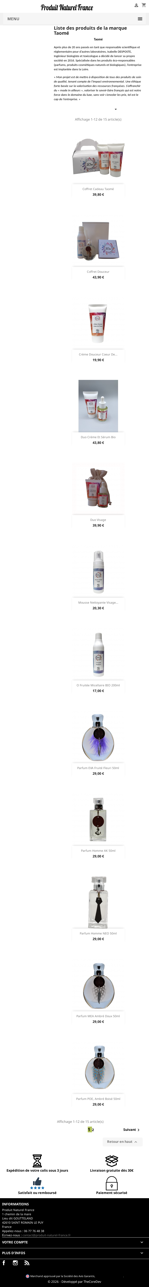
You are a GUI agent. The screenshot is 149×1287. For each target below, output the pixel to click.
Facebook (3, 1262)
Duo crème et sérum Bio (98, 437)
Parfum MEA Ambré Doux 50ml (98, 1016)
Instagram (15, 1262)
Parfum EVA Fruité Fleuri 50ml (98, 768)
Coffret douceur (98, 272)
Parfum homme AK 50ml (98, 851)
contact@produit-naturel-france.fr (47, 1235)
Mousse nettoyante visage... (98, 602)
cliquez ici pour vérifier (109, 1276)
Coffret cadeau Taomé (98, 189)
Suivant (132, 1130)
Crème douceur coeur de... (98, 354)
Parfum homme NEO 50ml (98, 933)
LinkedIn (27, 1262)
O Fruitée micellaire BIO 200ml (98, 685)
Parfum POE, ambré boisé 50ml (98, 1099)
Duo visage (98, 520)
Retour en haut (122, 1142)
